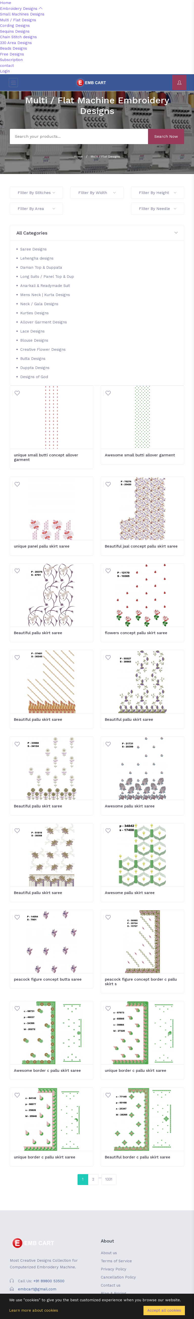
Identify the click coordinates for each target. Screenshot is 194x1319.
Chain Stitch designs (18, 37)
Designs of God (34, 377)
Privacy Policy (113, 1269)
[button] (97, 233)
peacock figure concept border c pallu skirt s (141, 981)
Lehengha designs (37, 258)
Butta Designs (32, 358)
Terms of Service (116, 1261)
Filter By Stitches (36, 192)
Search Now (166, 136)
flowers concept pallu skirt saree (136, 633)
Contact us (110, 1285)
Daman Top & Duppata (41, 267)
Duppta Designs (35, 367)
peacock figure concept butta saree (48, 979)
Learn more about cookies (33, 1310)
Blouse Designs (34, 340)
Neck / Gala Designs (39, 304)
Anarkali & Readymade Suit (45, 285)
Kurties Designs (34, 313)
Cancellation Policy (118, 1277)
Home (5, 3)
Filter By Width (97, 192)
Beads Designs (13, 48)
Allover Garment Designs (43, 322)
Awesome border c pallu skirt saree (47, 1070)
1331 (108, 1179)
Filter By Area (36, 208)
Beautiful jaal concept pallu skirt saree (141, 546)
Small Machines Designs (22, 14)
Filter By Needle (157, 208)
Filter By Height (157, 192)
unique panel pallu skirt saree (41, 546)
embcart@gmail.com (37, 1289)
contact (7, 65)
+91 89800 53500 (48, 1281)
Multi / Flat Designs (18, 20)
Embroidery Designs (21, 8)
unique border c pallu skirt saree (135, 1070)
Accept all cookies (164, 1310)
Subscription (11, 59)
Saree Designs (33, 249)
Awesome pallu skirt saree (130, 806)
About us (109, 1253)
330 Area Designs (16, 43)
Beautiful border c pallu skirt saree (137, 1157)
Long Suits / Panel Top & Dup (47, 276)
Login (5, 71)
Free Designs (12, 54)
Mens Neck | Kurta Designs (45, 295)
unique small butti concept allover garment (46, 457)
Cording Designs (15, 25)
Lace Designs (32, 331)
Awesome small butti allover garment (140, 455)
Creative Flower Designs (43, 349)
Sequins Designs (15, 31)
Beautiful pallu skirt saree (38, 633)
